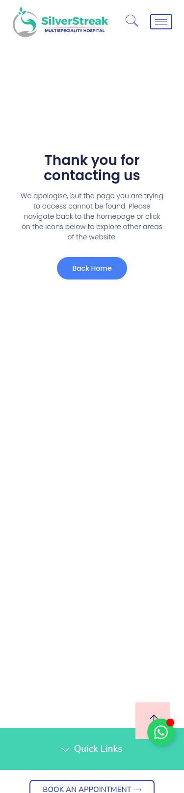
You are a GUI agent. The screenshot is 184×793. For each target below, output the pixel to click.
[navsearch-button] (131, 22)
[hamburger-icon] (161, 21)
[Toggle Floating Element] (160, 732)
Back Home (91, 268)
